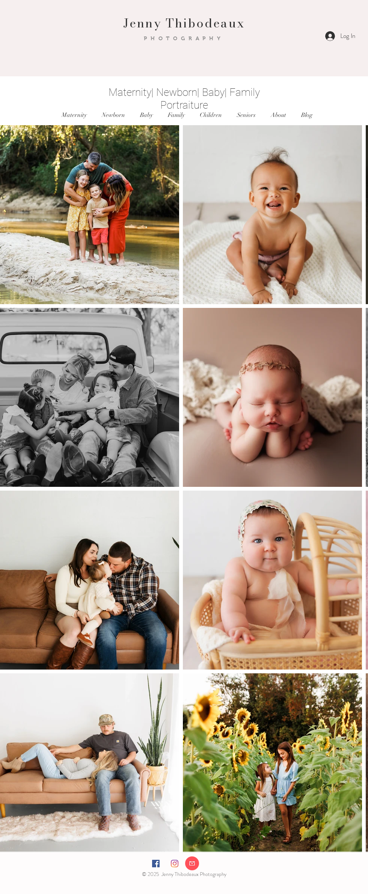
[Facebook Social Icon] (156, 863)
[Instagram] (174, 863)
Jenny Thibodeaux (184, 23)
